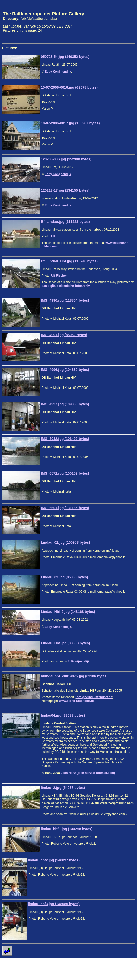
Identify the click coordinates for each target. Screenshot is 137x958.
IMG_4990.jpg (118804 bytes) (65, 300)
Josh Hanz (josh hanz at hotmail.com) (88, 773)
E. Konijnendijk (79, 661)
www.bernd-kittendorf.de (77, 701)
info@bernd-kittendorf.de (94, 697)
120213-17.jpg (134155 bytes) (65, 190)
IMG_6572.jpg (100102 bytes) (65, 473)
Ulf (53, 236)
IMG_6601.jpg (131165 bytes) (65, 508)
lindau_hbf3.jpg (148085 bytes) (54, 904)
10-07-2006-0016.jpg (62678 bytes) (69, 87)
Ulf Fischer (59, 275)
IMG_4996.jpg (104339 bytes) (65, 370)
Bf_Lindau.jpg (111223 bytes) (65, 222)
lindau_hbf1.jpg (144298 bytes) (66, 829)
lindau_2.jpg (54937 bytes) (63, 788)
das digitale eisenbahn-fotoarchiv (66, 286)
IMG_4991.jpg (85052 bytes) (64, 335)
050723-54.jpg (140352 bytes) (65, 57)
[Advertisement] (111, 22)
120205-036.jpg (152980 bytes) (66, 159)
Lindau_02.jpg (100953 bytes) (65, 542)
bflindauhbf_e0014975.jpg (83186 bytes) (74, 676)
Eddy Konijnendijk (58, 71)
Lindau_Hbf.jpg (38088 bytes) (65, 643)
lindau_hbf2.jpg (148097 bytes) (54, 860)
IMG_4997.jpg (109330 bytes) (65, 404)
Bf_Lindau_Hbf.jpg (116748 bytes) (69, 261)
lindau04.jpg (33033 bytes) (63, 715)
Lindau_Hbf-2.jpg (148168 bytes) (68, 612)
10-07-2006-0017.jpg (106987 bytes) (70, 123)
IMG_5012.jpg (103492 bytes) (65, 439)
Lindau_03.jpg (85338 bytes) (64, 577)
